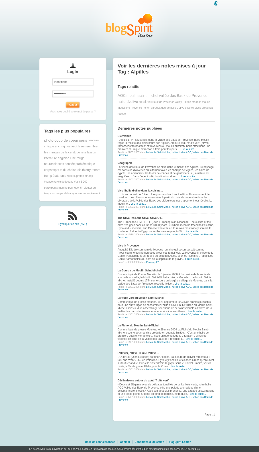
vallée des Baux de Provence (183, 96)
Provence (136, 107)
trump (48, 175)
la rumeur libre (88, 146)
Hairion (187, 101)
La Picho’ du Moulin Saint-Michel (138, 325)
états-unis (59, 175)
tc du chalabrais (71, 170)
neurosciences (54, 164)
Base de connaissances (100, 442)
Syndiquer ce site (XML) (72, 224)
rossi (142, 102)
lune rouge (77, 158)
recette (122, 113)
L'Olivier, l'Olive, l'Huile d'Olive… (138, 353)
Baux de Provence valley (167, 101)
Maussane (124, 107)
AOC (122, 96)
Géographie (125, 163)
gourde (165, 107)
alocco (82, 193)
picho (198, 107)
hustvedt (71, 146)
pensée (70, 164)
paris (83, 140)
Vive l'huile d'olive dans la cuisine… (140, 190)
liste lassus (88, 152)
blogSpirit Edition (180, 442)
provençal (207, 107)
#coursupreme (75, 175)
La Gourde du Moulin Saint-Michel (139, 270)
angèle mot (93, 193)
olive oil (189, 107)
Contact (125, 442)
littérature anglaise (56, 158)
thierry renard (91, 170)
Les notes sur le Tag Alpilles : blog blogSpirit (129, 25)
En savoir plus (192, 449)
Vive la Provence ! (129, 245)
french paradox (152, 107)
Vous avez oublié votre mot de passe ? (73, 111)
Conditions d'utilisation (149, 442)
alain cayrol (70, 193)
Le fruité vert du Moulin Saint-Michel (141, 297)
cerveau (93, 140)
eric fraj (60, 146)
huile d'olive (177, 107)
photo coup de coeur (61, 140)
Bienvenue (124, 136)
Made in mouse (201, 101)
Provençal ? (152, 262)
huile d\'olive (128, 102)
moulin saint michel (142, 96)
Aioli (149, 101)
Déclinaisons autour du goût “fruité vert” (143, 380)
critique (49, 146)
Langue (216, 3)
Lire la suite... (188, 149)
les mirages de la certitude (62, 152)
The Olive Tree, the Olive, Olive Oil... (140, 218)
